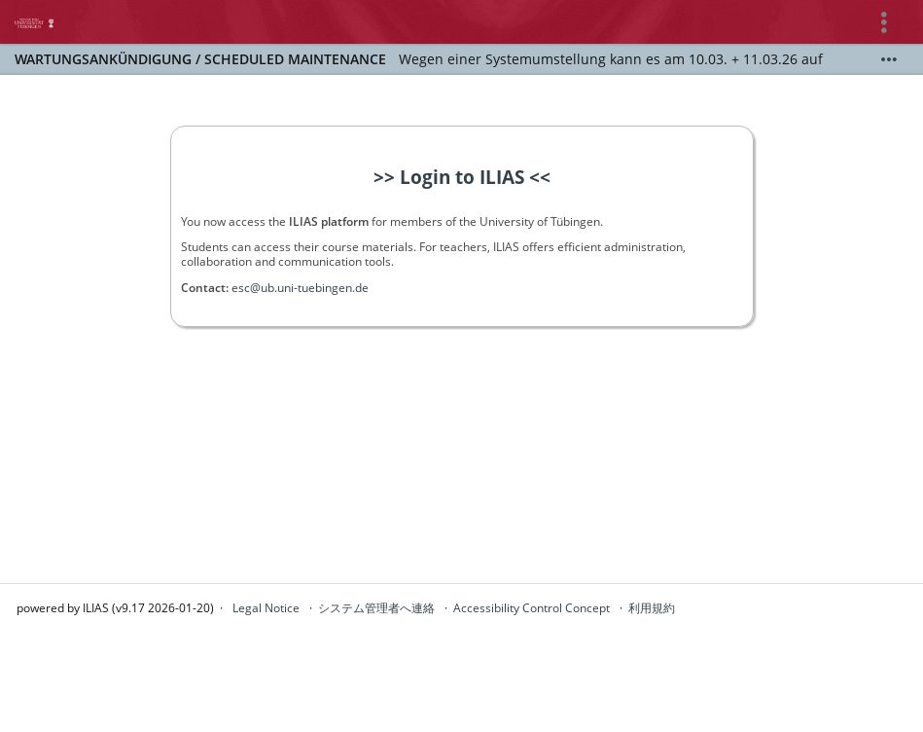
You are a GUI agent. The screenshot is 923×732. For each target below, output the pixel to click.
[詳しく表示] (889, 59)
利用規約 (651, 608)
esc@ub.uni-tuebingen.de (300, 287)
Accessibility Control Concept (531, 608)
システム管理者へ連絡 (376, 608)
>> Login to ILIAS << (461, 177)
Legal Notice (266, 608)
